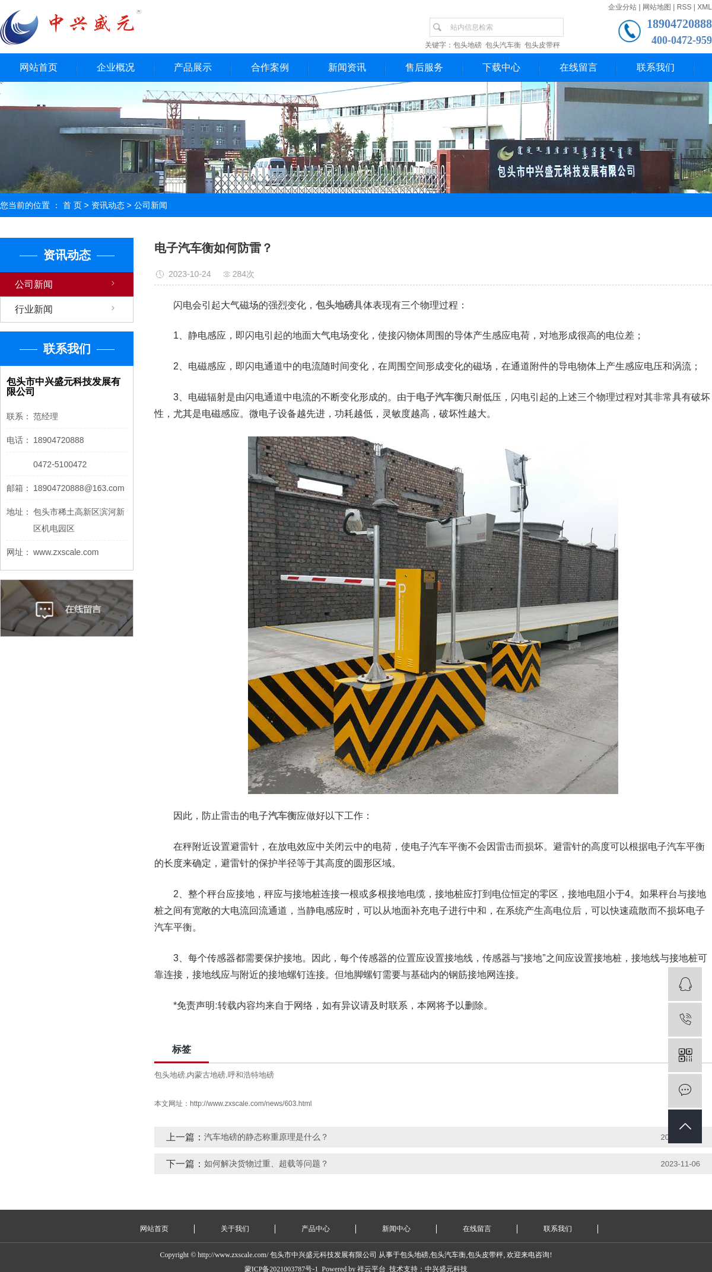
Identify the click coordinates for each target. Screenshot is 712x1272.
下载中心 (501, 67)
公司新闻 (150, 205)
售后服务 (424, 67)
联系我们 (656, 67)
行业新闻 (34, 309)
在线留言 (578, 67)
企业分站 (622, 7)
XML (704, 7)
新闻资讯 (347, 67)
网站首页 (39, 67)
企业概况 (116, 67)
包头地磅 (467, 45)
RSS (684, 7)
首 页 (72, 205)
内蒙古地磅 (206, 1074)
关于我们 (235, 1229)
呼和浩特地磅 (251, 1074)
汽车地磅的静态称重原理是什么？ (266, 1137)
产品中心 (315, 1229)
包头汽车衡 (503, 45)
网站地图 (657, 7)
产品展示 (193, 67)
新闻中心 (396, 1229)
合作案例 (270, 67)
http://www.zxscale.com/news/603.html (251, 1103)
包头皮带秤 (542, 45)
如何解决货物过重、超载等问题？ (266, 1163)
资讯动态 (108, 205)
